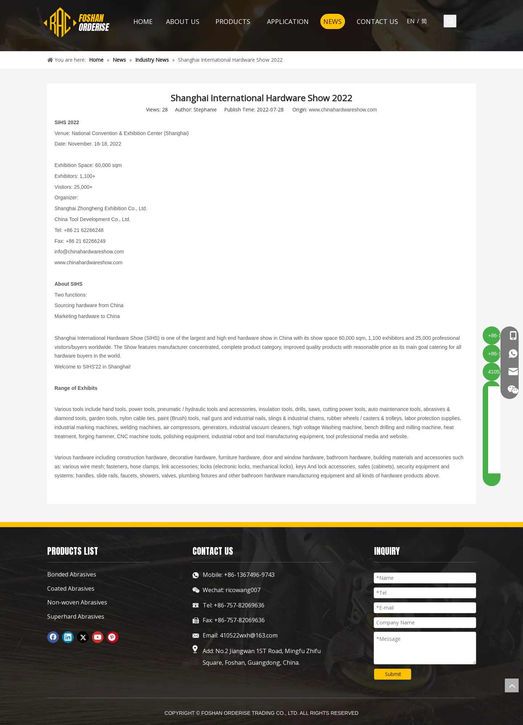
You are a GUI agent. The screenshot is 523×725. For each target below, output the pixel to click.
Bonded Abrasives (71, 574)
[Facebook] (53, 637)
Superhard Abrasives (75, 616)
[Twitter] (83, 637)
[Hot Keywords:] (450, 21)
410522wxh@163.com (248, 635)
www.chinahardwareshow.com (343, 110)
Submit (393, 674)
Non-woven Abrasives (77, 602)
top (512, 685)
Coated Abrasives (70, 588)
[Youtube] (98, 637)
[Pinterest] (112, 637)
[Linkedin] (68, 637)
